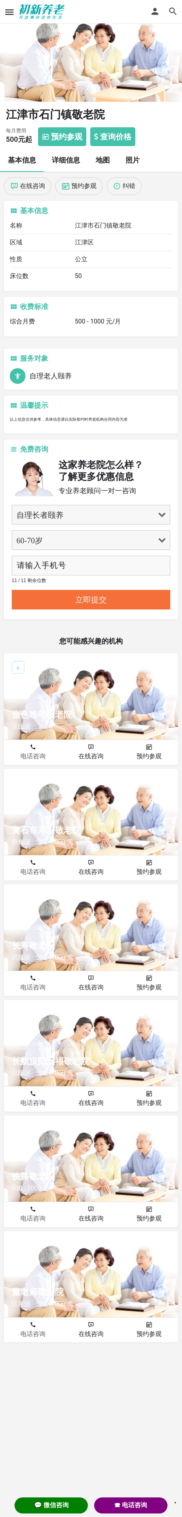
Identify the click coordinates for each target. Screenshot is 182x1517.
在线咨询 (91, 756)
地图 (103, 160)
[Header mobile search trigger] (173, 11)
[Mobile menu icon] (9, 12)
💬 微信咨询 (51, 1505)
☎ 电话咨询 (130, 1505)
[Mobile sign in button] (155, 11)
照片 (133, 160)
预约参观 (149, 756)
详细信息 (66, 160)
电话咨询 (33, 756)
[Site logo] (43, 12)
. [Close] (175, 1500)
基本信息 (22, 160)
